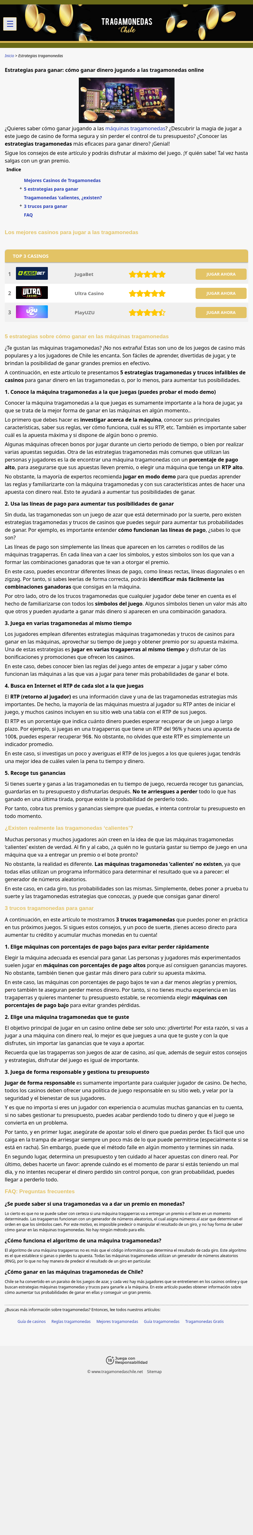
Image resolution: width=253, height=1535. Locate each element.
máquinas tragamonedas (135, 128)
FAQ (28, 215)
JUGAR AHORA (220, 274)
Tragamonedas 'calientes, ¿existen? (63, 198)
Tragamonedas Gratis (204, 1321)
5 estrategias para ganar (51, 189)
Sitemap (154, 1371)
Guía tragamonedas (162, 1321)
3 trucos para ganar (45, 206)
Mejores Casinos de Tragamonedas (62, 180)
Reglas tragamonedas (71, 1321)
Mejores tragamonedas (117, 1321)
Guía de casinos (32, 1321)
